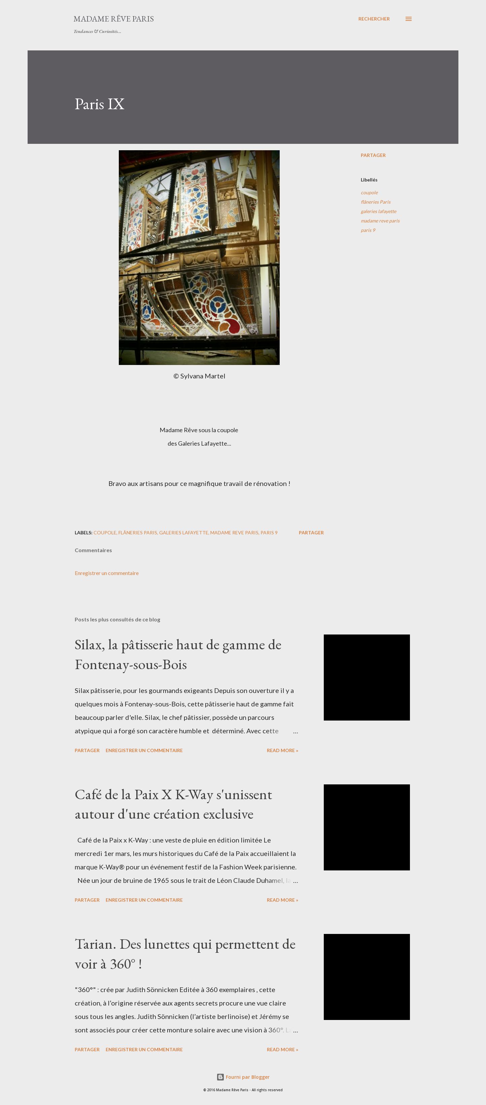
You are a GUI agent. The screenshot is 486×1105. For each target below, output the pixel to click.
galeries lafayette (378, 211)
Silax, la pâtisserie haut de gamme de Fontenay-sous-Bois (178, 654)
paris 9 (368, 230)
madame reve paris (380, 220)
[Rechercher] (374, 19)
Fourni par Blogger (243, 1077)
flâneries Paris (375, 202)
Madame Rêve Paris (113, 18)
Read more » (282, 750)
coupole (369, 192)
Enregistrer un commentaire (107, 573)
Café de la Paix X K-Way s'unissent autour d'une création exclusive (173, 803)
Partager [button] (373, 155)
